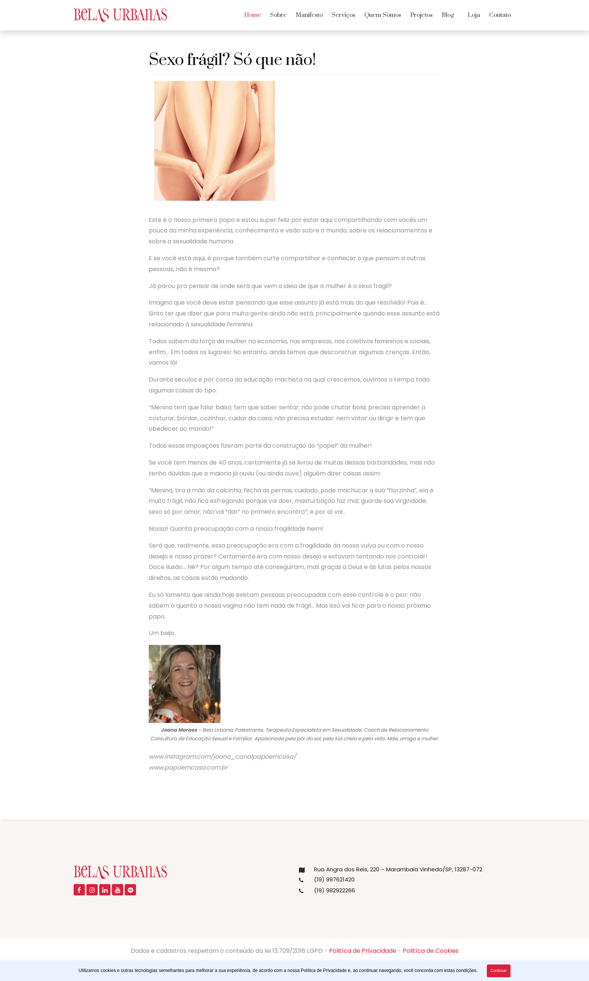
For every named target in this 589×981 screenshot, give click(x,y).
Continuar (499, 971)
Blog (448, 15)
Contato (500, 15)
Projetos (421, 15)
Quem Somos (382, 15)
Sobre (278, 15)
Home (252, 15)
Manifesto (309, 15)
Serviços (343, 15)
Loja (474, 15)
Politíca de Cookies (431, 950)
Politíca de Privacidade (362, 950)
